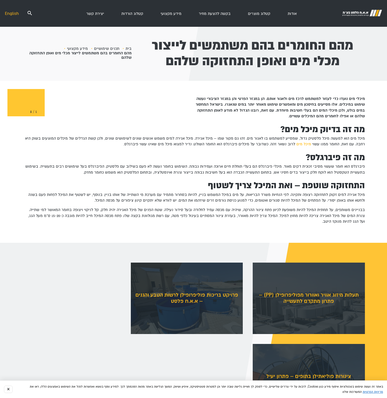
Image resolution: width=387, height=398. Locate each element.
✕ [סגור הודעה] (8, 389)
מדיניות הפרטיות (373, 392)
